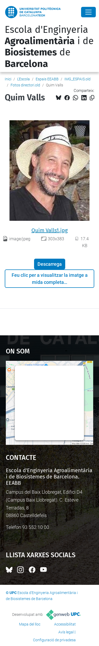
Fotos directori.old (25, 85)
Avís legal (66, 632)
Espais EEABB (47, 79)
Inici (8, 79)
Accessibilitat (65, 624)
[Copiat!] (92, 98)
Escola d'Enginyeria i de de (49, 47)
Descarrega (49, 264)
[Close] (88, 12)
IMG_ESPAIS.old (77, 79)
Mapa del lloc (29, 624)
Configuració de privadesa (54, 640)
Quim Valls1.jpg (49, 230)
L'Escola (23, 79)
